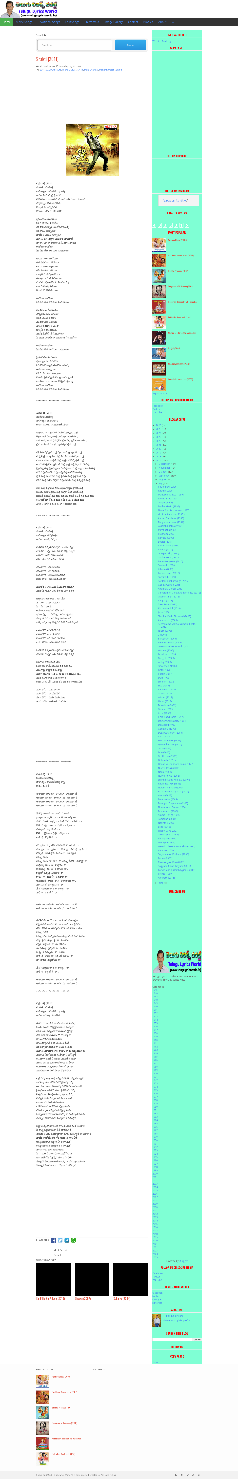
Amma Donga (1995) (169, 814)
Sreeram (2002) (166, 681)
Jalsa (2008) (164, 612)
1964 (155, 1053)
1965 (155, 1056)
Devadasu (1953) (167, 724)
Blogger (183, 1260)
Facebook (157, 405)
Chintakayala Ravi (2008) (171, 862)
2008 (155, 1200)
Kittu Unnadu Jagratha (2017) (173, 791)
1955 (155, 1023)
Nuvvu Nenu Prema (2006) (172, 807)
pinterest (157, 1302)
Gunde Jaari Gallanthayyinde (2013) (176, 869)
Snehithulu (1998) (167, 577)
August (163, 479)
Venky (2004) (165, 662)
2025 (159, 429)
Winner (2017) (165, 697)
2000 (155, 1173)
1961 (155, 1043)
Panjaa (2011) (165, 600)
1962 (155, 1046)
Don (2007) (164, 752)
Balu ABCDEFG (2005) (170, 642)
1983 (155, 1116)
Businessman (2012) (169, 573)
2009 (155, 1203)
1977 (155, 1096)
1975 (155, 1090)
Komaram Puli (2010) (169, 608)
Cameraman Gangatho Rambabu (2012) (179, 592)
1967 (155, 1063)
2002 (155, 1180)
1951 (155, 1009)
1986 (155, 1126)
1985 (155, 1123)
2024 (159, 433)
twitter (155, 1296)
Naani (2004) (165, 771)
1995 (155, 1157)
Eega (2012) (164, 826)
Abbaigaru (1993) (167, 838)
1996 (155, 1160)
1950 (155, 1006)
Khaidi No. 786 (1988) (169, 783)
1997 (155, 1163)
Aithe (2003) (164, 713)
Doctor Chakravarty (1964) (172, 720)
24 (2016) (163, 634)
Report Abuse (159, 393)
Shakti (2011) (47, 59)
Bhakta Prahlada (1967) (178, 271)
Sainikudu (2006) (167, 565)
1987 (155, 1130)
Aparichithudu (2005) (177, 240)
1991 (155, 1143)
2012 (155, 1213)
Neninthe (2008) (166, 822)
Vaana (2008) (165, 795)
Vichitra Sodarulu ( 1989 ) (171, 514)
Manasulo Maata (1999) (171, 494)
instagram (157, 1299)
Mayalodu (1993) (167, 529)
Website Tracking (161, 41)
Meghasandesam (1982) (171, 522)
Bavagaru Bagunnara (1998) (173, 803)
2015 (155, 1223)
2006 (155, 1193)
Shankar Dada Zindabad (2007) (174, 616)
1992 (155, 1146)
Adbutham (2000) (167, 689)
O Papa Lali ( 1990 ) (168, 553)
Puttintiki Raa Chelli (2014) (179, 317)
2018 (159, 456)
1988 (155, 1133)
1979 (155, 1103)
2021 (159, 444)
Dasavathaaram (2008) (170, 732)
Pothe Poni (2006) (167, 486)
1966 (155, 1059)
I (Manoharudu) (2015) (170, 744)
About (162, 22)
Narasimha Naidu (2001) (171, 787)
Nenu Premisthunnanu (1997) (173, 510)
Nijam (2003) (165, 630)
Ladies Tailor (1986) (168, 545)
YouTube (157, 412)
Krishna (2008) (165, 490)
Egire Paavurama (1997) (171, 716)
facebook (157, 1292)
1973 (155, 1083)
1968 (155, 1066)
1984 (155, 1120)
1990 (155, 1140)
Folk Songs (72, 22)
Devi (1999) (164, 677)
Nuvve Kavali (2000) (168, 767)
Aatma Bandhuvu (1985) (171, 518)
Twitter (156, 409)
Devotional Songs (49, 22)
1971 (155, 1076)
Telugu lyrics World (62, 1475)
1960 (155, 1040)
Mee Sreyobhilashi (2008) (179, 363)
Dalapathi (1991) (167, 760)
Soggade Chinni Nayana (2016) (174, 866)
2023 (159, 436)
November (165, 467)
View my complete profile (176, 1320)
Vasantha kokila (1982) (170, 525)
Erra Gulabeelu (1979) (169, 740)
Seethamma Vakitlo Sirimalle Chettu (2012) (177, 625)
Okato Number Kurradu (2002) (174, 646)
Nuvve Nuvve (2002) (169, 775)
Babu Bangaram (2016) (170, 561)
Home (7, 22)
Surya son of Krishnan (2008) (180, 286)
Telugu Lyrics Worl (174, 200)
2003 (155, 1183)
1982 (155, 1113)
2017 (159, 460)
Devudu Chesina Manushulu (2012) (176, 846)
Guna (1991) (164, 748)
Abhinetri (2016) (166, 877)
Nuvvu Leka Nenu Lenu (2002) (180, 379)
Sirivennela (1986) (167, 665)
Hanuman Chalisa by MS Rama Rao (182, 302)
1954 (155, 1019)
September (165, 475)
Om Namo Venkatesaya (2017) (181, 255)
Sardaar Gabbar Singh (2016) (173, 580)
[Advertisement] (92, 100)
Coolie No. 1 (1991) (168, 557)
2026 (159, 425)
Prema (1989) (165, 873)
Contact (133, 22)
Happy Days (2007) (168, 830)
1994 (155, 1153)
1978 (155, 1100)
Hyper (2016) (165, 701)
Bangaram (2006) (167, 638)
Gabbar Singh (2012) (169, 596)
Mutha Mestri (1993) (169, 506)
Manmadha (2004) (168, 799)
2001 (155, 1177)
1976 (155, 1093)
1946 (155, 993)
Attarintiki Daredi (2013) (170, 588)
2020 (159, 448)
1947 (155, 996)
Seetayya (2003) (166, 842)
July (161, 483)
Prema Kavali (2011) (168, 498)
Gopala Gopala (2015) (169, 584)
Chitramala (91, 22)
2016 (155, 1227)
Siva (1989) (164, 685)
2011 (155, 1210)
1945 (155, 989)
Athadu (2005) (165, 569)
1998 (155, 1167)
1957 (155, 1029)
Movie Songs (24, 22)
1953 (155, 1016)
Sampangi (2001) (167, 818)
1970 (155, 1073)
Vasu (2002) (164, 736)
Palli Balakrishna (174, 1315)
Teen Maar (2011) (167, 604)
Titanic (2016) (165, 693)
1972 (155, 1080)
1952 (155, 1013)
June (161, 882)
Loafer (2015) (165, 541)
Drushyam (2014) (167, 654)
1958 (155, 1033)
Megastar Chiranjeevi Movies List (182, 332)
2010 (155, 1207)
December (165, 463)
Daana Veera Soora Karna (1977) (175, 764)
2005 (155, 1190)
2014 (155, 1220)
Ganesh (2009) (166, 709)
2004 (155, 1187)
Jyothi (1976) (164, 669)
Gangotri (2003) (166, 658)
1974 (155, 1086)
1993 (155, 1150)
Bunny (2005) (165, 858)
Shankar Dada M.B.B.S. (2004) (174, 779)
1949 (155, 1003)
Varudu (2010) (165, 549)
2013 (155, 1217)
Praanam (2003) (166, 533)
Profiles (148, 22)
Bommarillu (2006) (168, 811)
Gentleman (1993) (167, 756)
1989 (155, 1136)
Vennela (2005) (166, 650)
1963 (155, 1049)
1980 (155, 1106)
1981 (155, 1110)
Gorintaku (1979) (167, 728)
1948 (155, 999)
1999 (155, 1170)
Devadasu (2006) (167, 705)
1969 (155, 1070)
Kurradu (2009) (166, 537)
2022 (159, 440)
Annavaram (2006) (168, 620)
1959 (155, 1036)
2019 (159, 452)
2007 (155, 1197)
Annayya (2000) (166, 850)
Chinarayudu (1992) (168, 834)
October (163, 471)
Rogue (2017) (165, 673)
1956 (155, 1026)
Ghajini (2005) (174, 348)
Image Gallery (113, 22)
